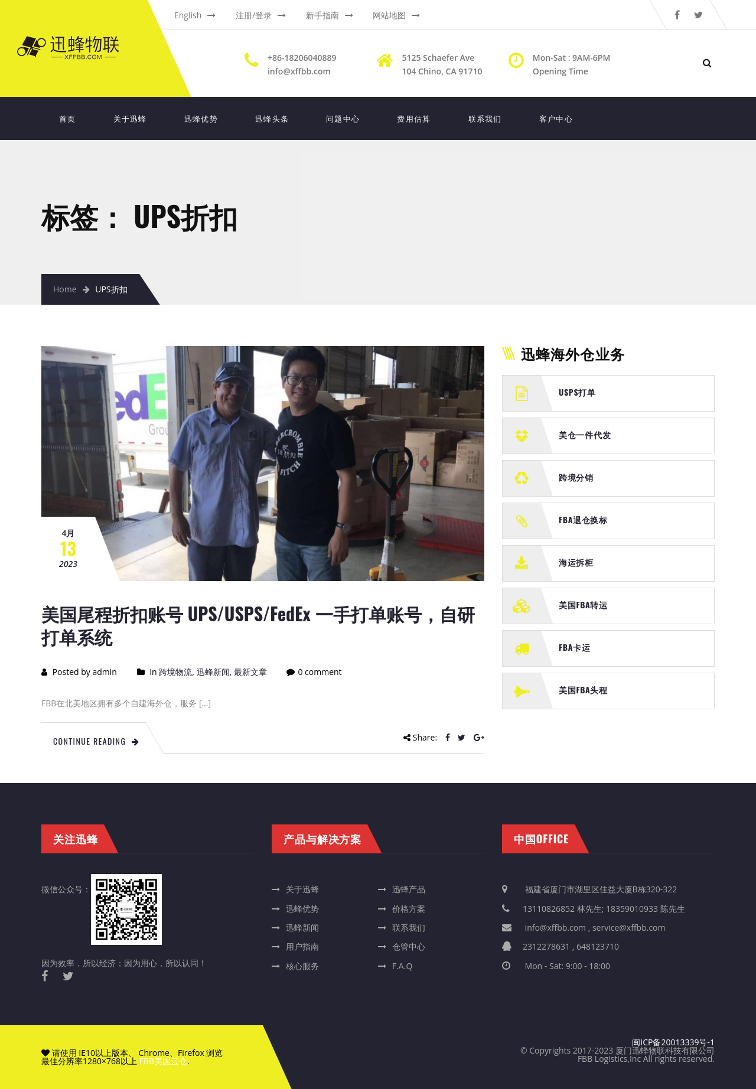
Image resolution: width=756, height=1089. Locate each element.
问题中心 (343, 118)
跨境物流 (175, 671)
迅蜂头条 (272, 118)
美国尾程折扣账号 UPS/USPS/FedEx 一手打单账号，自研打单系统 (258, 625)
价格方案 (408, 908)
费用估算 (414, 118)
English (187, 15)
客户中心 (556, 118)
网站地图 (389, 15)
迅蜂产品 (408, 889)
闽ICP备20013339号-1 (673, 1042)
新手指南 (322, 15)
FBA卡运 (575, 647)
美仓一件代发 (585, 434)
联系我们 (485, 118)
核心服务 (302, 965)
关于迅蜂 (130, 118)
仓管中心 (408, 946)
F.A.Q (402, 965)
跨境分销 (576, 477)
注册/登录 (254, 15)
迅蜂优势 (201, 118)
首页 (67, 118)
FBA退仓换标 (583, 519)
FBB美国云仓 (163, 1061)
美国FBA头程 (583, 689)
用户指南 (302, 946)
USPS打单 (577, 392)
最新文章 (250, 671)
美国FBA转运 (583, 604)
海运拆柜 (576, 562)
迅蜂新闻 (213, 671)
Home (65, 289)
